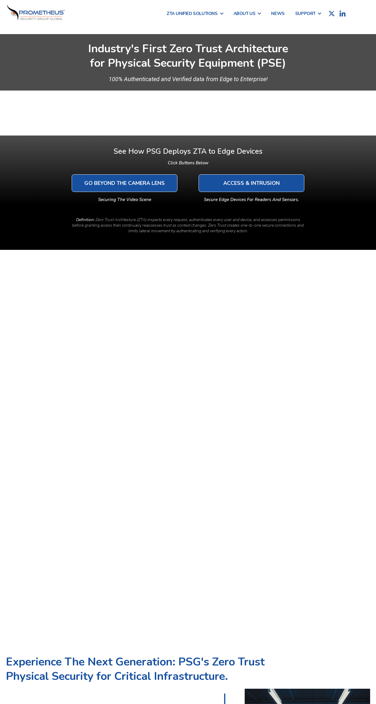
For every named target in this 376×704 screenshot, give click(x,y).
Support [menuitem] (305, 13)
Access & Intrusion (251, 183)
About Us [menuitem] (245, 13)
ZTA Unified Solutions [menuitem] (192, 13)
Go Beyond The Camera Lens (124, 183)
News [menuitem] (277, 13)
